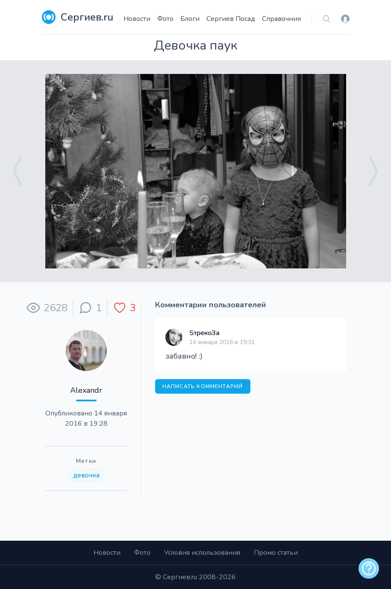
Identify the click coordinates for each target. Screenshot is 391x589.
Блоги (190, 19)
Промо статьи (276, 552)
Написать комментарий (202, 386)
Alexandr (86, 390)
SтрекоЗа (204, 333)
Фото (165, 19)
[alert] (369, 568)
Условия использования (202, 552)
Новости (136, 19)
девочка (86, 475)
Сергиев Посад (230, 19)
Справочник (281, 19)
